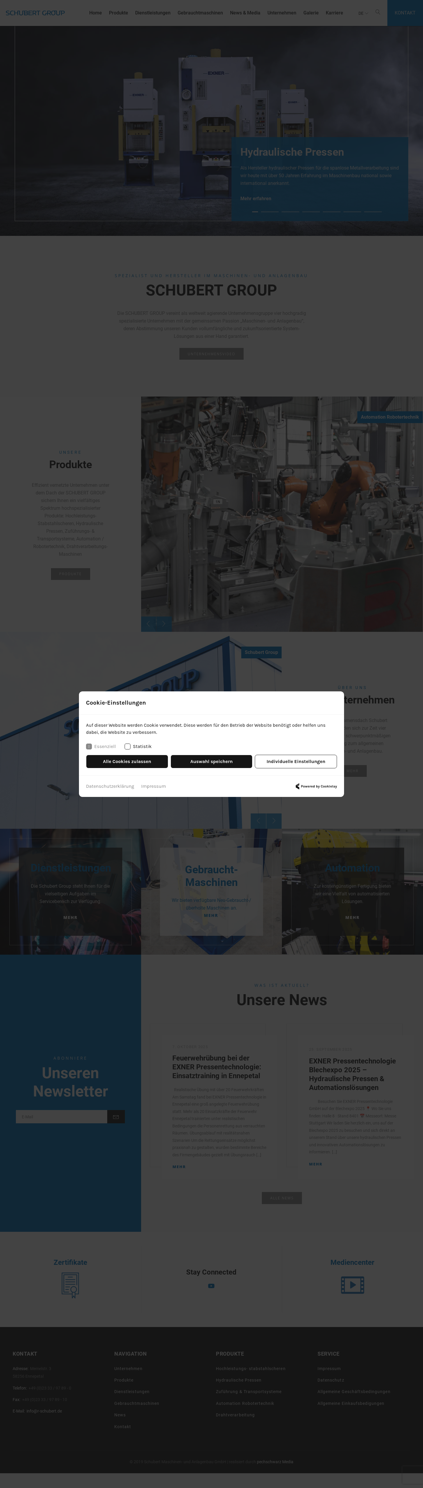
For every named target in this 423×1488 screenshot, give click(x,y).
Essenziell (101, 746)
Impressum (153, 786)
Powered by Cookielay (315, 786)
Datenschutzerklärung (110, 786)
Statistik (138, 746)
